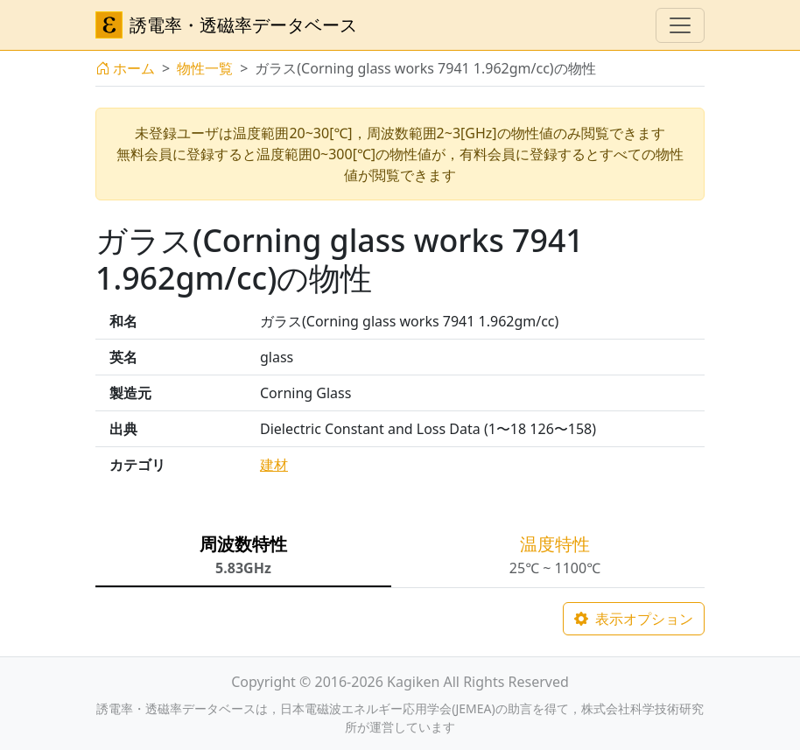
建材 (274, 464)
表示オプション (633, 618)
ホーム (125, 68)
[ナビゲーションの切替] (680, 25)
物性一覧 (205, 68)
